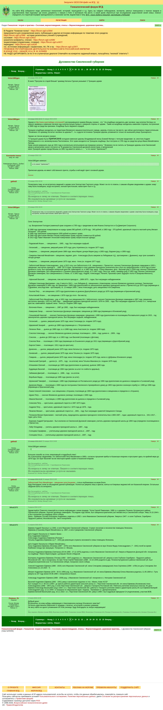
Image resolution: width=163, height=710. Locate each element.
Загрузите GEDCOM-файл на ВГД (79, 2)
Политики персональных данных (82, 696)
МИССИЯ (36, 687)
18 (87, 70)
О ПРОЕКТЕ (13, 687)
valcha (50, 73)
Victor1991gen (14, 78)
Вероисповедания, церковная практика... (86, 25)
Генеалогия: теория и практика (21, 25)
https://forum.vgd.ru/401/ (25, 37)
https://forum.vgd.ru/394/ (42, 31)
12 (82, 70)
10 (75, 70)
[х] (98, 2)
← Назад (12, 71)
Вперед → (22, 71)
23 (103, 70)
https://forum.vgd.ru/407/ (51, 42)
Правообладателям (14, 705)
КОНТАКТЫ (60, 687)
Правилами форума (24, 698)
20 (93, 70)
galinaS (14, 181)
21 (97, 70)
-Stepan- (57, 73)
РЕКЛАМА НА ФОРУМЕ (83, 687)
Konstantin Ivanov (13, 156)
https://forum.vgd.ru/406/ (44, 40)
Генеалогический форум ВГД (86, 7)
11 (79, 70)
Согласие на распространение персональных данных (125, 696)
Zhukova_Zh (14, 598)
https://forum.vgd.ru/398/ (14, 35)
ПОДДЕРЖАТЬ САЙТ (130, 687)
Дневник (30, 175)
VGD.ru (20, 20)
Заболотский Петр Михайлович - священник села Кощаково (51, 483)
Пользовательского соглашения (53, 696)
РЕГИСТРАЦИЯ (61, 20)
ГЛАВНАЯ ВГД (13, 691)
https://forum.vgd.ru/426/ (26, 44)
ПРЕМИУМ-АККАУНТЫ (106, 687)
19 (90, 70)
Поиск (142, 20)
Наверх (153, 78)
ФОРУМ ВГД (36, 691)
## (158, 78)
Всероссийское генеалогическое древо (31, 703)
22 (100, 70)
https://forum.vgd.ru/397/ (67, 47)
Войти (101, 20)
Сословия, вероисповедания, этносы (52, 25)
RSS (38, 701)
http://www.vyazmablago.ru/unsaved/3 (50, 122)
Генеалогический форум (12, 629)
